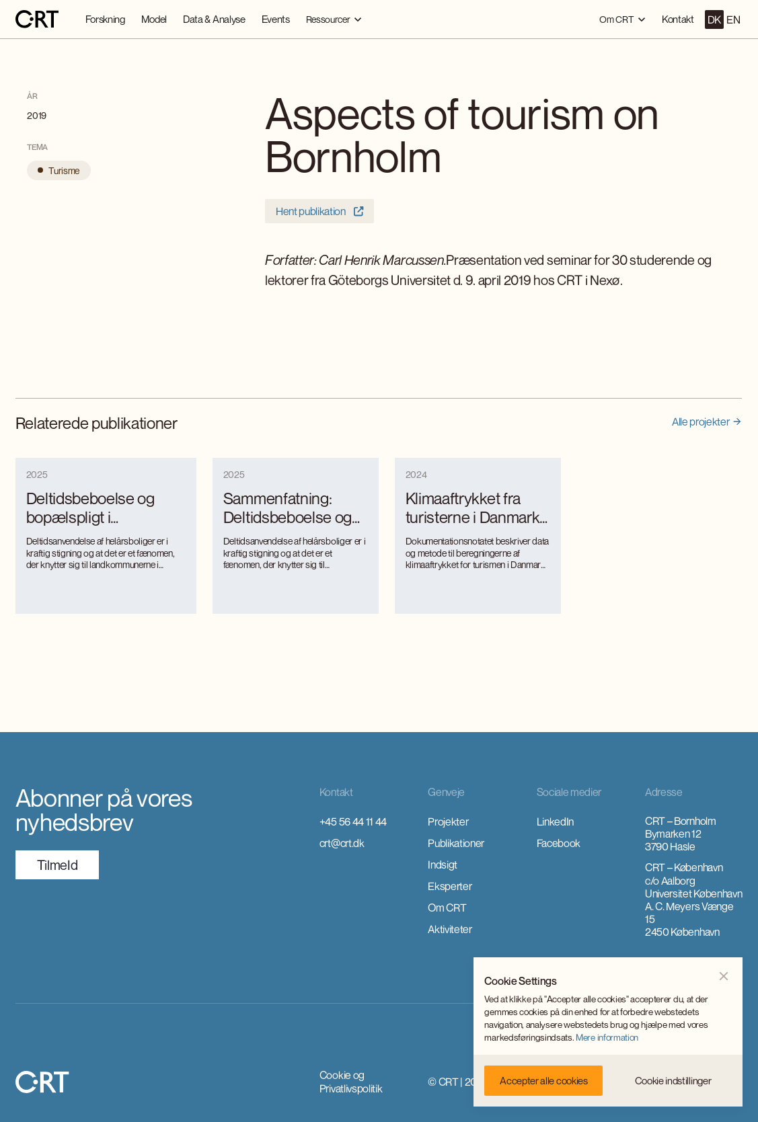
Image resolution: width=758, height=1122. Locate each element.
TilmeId (57, 864)
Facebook (558, 843)
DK (714, 19)
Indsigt (442, 864)
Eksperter (449, 886)
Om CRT (447, 907)
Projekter (448, 821)
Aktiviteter (449, 929)
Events (276, 19)
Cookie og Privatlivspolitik (351, 1081)
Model (154, 19)
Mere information (607, 1037)
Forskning (105, 19)
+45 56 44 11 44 (353, 821)
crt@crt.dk (342, 843)
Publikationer (456, 843)
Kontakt (678, 19)
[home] (37, 19)
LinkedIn (555, 821)
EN (733, 19)
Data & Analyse (214, 19)
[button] (334, 19)
